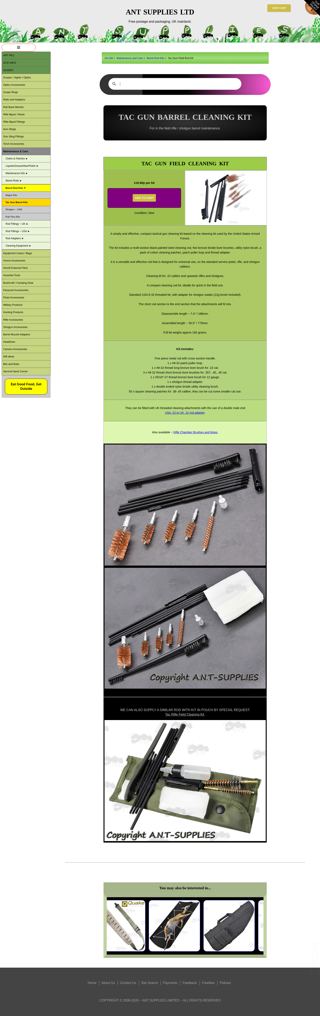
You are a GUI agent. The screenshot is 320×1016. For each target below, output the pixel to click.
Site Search (149, 983)
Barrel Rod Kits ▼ (16, 188)
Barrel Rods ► (14, 180)
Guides (8, 70)
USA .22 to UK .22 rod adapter (184, 412)
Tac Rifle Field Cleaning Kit (184, 714)
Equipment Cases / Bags (17, 253)
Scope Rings (10, 92)
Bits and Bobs (11, 364)
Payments (170, 983)
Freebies (208, 983)
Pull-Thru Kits (13, 216)
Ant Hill (108, 58)
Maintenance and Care (130, 58)
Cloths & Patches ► (17, 158)
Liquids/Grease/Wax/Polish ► (22, 166)
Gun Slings (9, 129)
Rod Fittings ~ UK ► (17, 223)
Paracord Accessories (15, 290)
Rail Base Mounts (13, 107)
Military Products (12, 304)
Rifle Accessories (13, 319)
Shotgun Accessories (15, 327)
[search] (174, 83)
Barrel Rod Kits (155, 58)
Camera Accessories (15, 349)
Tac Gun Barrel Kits (17, 202)
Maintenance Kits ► (17, 173)
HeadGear (9, 341)
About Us (108, 983)
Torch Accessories (13, 143)
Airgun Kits (11, 195)
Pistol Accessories (13, 297)
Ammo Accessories (14, 260)
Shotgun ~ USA (14, 209)
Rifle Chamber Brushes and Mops (195, 432)
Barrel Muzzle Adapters (16, 334)
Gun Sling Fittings (13, 136)
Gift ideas (8, 356)
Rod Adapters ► (15, 238)
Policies (225, 983)
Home (92, 983)
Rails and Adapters (14, 99)
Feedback (190, 983)
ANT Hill (8, 55)
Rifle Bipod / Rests (13, 114)
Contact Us (128, 983)
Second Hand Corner (15, 371)
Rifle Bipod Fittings (14, 121)
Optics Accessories (14, 84)
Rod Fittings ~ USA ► (18, 231)
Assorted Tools (11, 275)
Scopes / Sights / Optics (17, 77)
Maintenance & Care (15, 151)
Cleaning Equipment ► (18, 245)
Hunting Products (13, 312)
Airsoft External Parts (15, 267)
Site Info (9, 62)
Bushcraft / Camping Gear (18, 282)
